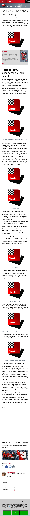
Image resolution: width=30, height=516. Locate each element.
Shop (3, 1)
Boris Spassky (8, 463)
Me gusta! (19, 17)
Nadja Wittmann (11, 472)
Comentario (4, 492)
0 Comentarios (25, 17)
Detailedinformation (7, 512)
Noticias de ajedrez (14, 6)
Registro (14, 490)
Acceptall (24, 512)
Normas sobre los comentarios (8, 484)
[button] (10, 1)
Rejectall (15, 512)
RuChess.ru (9, 440)
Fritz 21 (4, 51)
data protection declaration (19, 509)
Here (9, 506)
